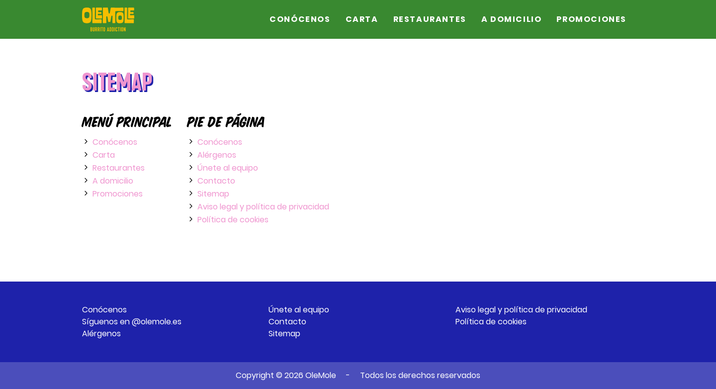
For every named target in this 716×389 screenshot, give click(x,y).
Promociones (591, 19)
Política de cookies (232, 219)
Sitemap (213, 193)
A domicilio (511, 19)
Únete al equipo (227, 168)
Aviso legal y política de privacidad (263, 206)
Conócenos (299, 19)
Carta (362, 19)
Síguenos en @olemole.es (131, 321)
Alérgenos (216, 155)
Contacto (216, 181)
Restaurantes (429, 19)
